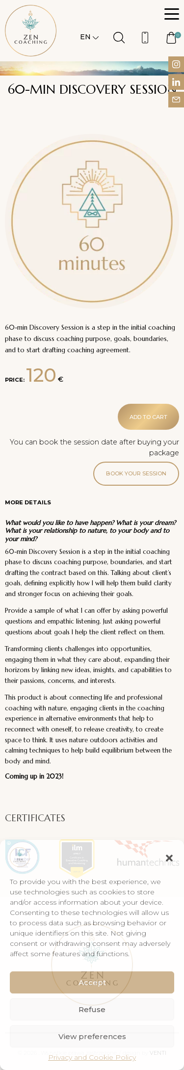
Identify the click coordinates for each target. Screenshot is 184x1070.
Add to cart (148, 417)
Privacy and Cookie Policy (92, 1057)
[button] (169, 857)
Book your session (136, 473)
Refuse (92, 1009)
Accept (92, 982)
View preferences (92, 1036)
